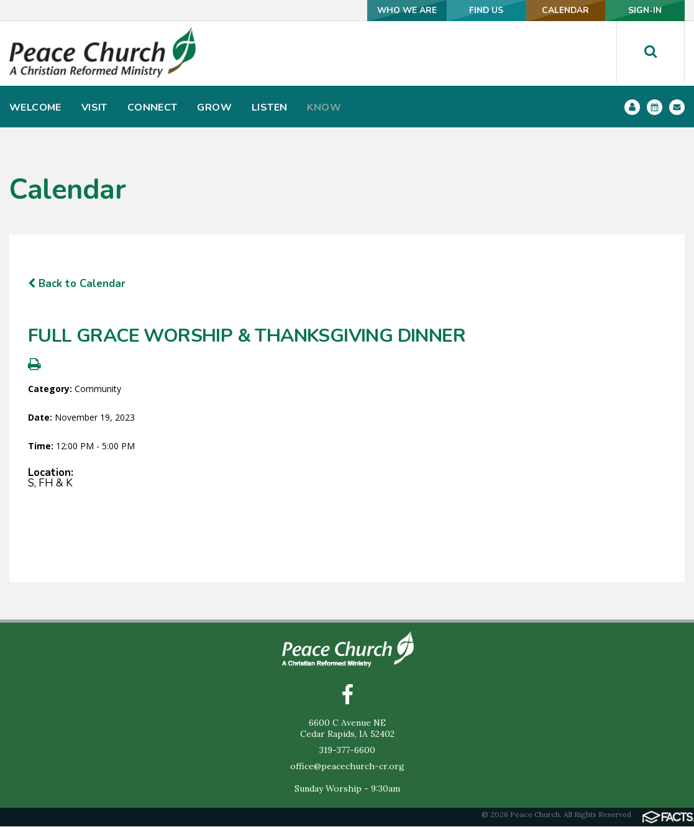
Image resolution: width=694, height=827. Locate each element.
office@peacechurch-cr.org (347, 766)
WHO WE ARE (395, 10)
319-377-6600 (347, 750)
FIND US (478, 10)
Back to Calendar (77, 283)
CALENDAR (561, 10)
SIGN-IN (643, 10)
